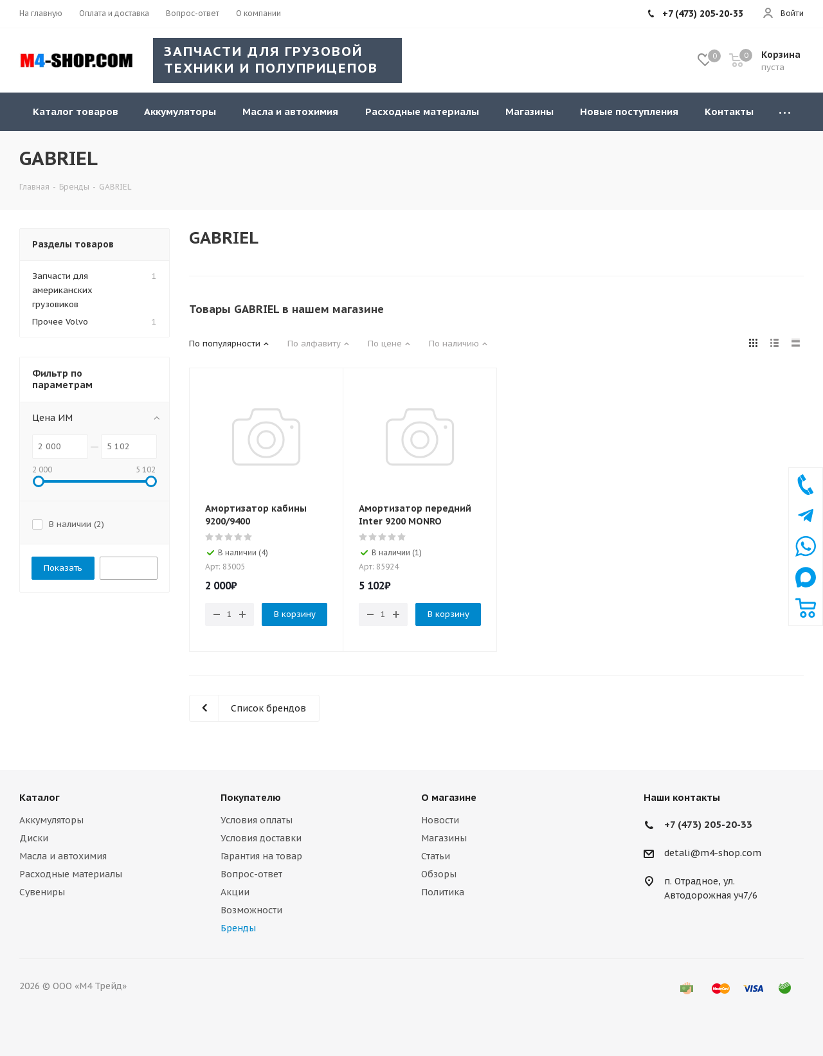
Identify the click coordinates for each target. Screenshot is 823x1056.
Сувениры (42, 892)
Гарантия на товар (261, 856)
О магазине (448, 797)
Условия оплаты (257, 820)
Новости (440, 820)
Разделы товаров (73, 244)
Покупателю (251, 797)
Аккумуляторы (51, 820)
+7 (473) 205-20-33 (708, 824)
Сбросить (128, 567)
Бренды (238, 928)
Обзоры (439, 874)
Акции (235, 892)
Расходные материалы (70, 874)
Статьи (435, 856)
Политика (442, 892)
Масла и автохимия (63, 856)
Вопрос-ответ (251, 874)
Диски (33, 838)
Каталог (39, 797)
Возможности (251, 910)
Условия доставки (261, 838)
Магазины (444, 838)
